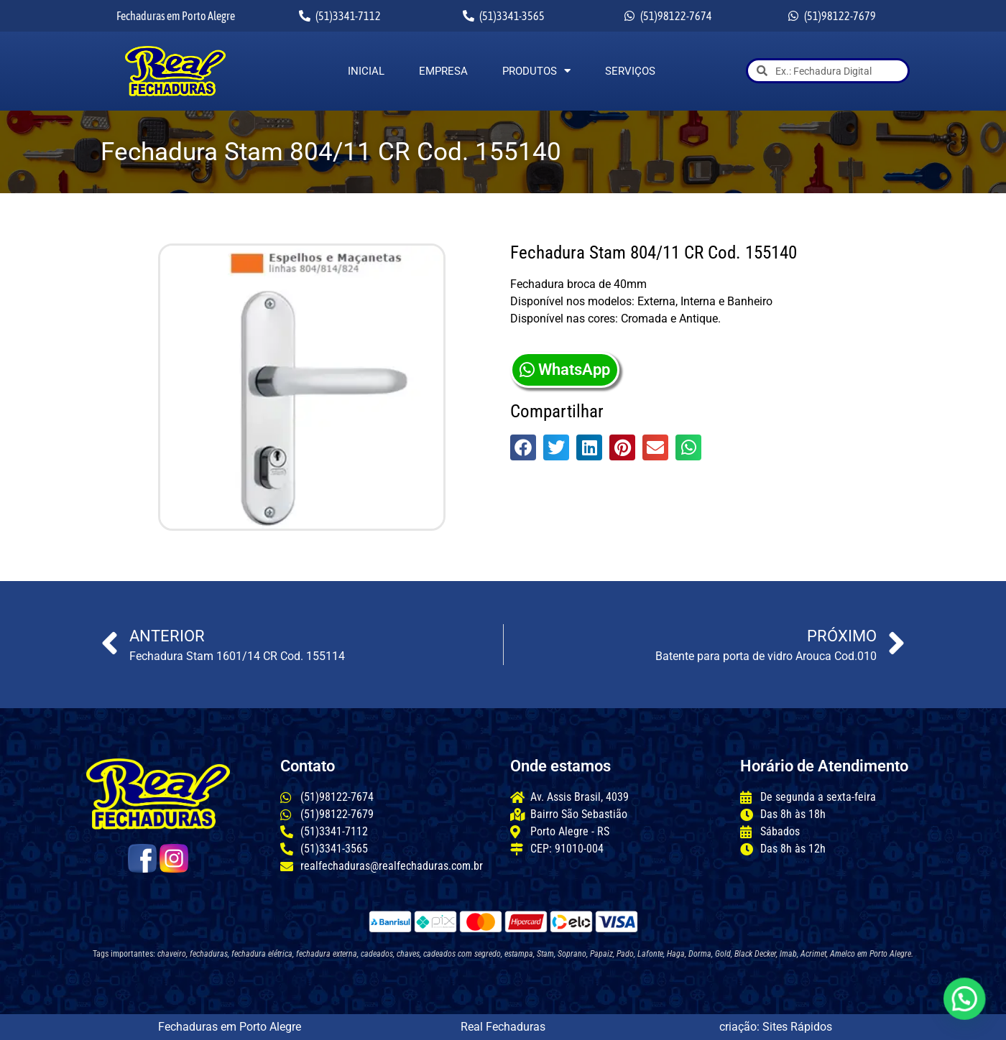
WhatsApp (565, 370)
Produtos (536, 71)
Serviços (630, 71)
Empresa (443, 71)
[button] (523, 447)
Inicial (366, 71)
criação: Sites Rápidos (775, 1027)
